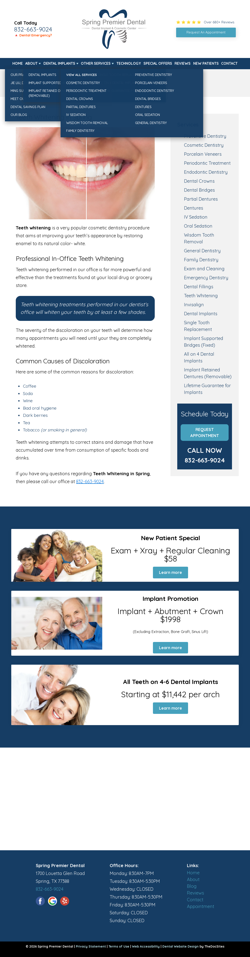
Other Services (96, 63)
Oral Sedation (198, 226)
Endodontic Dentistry (206, 172)
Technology (128, 63)
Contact (229, 63)
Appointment (200, 906)
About (31, 63)
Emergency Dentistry (206, 277)
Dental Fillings (198, 286)
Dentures (193, 208)
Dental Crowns (199, 181)
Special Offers (157, 63)
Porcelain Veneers (203, 154)
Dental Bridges (199, 190)
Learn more (170, 572)
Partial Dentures (201, 199)
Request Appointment (204, 432)
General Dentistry (202, 250)
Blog (192, 886)
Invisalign (194, 304)
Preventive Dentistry (205, 136)
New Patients (206, 63)
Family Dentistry (201, 259)
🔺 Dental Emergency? (33, 35)
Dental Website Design (180, 946)
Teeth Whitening (201, 295)
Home (17, 63)
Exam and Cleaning (204, 268)
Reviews (183, 63)
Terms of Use (119, 946)
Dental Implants (59, 63)
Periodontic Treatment (207, 163)
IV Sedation (195, 217)
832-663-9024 (33, 29)
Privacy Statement (91, 946)
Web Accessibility (146, 946)
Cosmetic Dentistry (204, 145)
